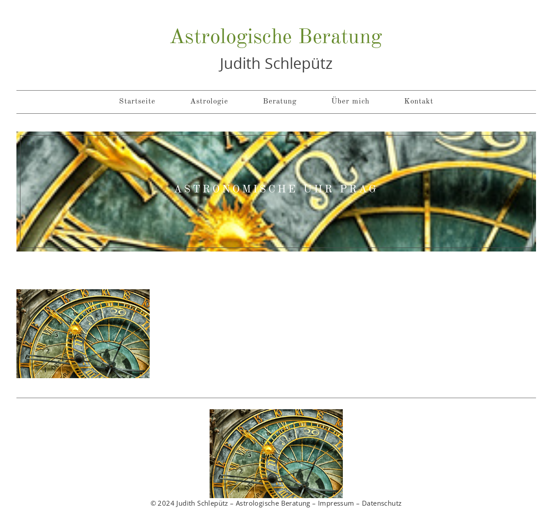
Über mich (350, 101)
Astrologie (209, 101)
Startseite (137, 101)
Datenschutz (381, 503)
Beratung (280, 101)
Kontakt (418, 101)
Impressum (336, 503)
